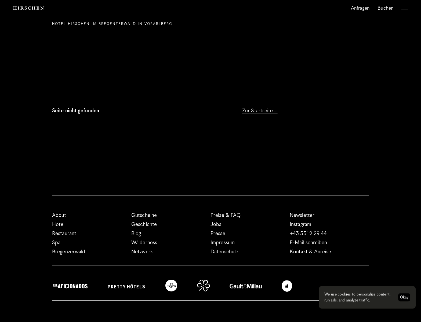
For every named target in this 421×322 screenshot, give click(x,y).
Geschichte (144, 224)
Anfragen (360, 8)
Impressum (222, 243)
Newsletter (302, 215)
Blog (136, 234)
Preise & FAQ (225, 215)
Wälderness (144, 243)
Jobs (215, 224)
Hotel (58, 224)
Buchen (385, 8)
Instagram (300, 224)
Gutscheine (144, 215)
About (59, 215)
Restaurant (64, 234)
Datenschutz (224, 252)
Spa (56, 243)
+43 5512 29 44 (308, 234)
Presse (217, 234)
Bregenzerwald (68, 252)
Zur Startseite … (260, 111)
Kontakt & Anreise (310, 252)
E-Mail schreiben (308, 243)
